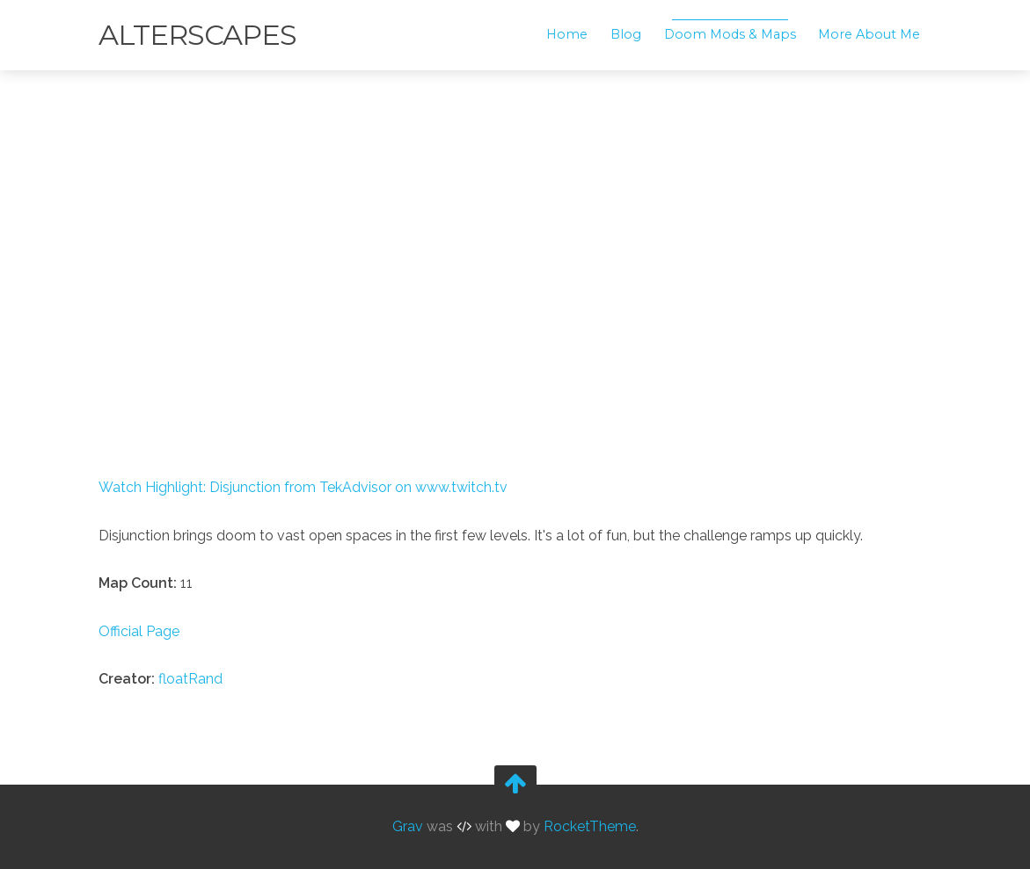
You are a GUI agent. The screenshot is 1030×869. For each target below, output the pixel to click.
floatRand (190, 678)
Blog (625, 34)
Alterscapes (197, 35)
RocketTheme (590, 827)
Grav (407, 827)
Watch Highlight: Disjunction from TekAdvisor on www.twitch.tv (303, 487)
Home (567, 34)
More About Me (869, 34)
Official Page (139, 631)
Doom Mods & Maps (730, 34)
